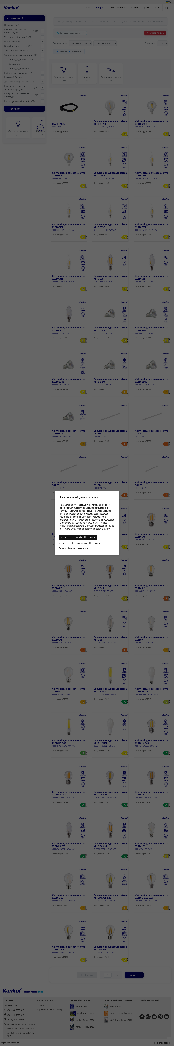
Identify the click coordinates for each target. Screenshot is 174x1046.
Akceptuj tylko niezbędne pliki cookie (79, 543)
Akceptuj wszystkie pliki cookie (78, 537)
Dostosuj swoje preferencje (73, 548)
